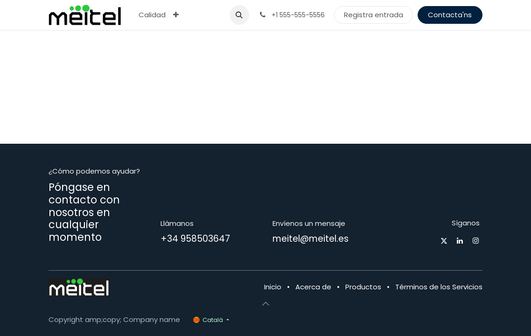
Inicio (272, 287)
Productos (363, 287)
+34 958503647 (195, 238)
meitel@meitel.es (310, 238)
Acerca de (313, 287)
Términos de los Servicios (438, 287)
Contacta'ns (450, 15)
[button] (239, 15)
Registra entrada (373, 15)
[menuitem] (152, 15)
